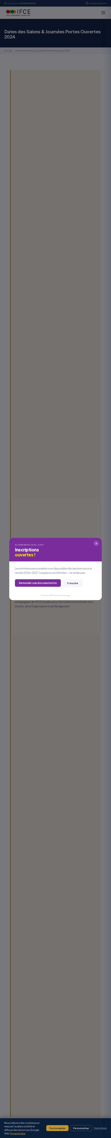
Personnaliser (81, 1128)
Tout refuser (100, 1128)
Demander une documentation (38, 582)
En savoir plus (17, 1133)
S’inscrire (72, 583)
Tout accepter (57, 1128)
